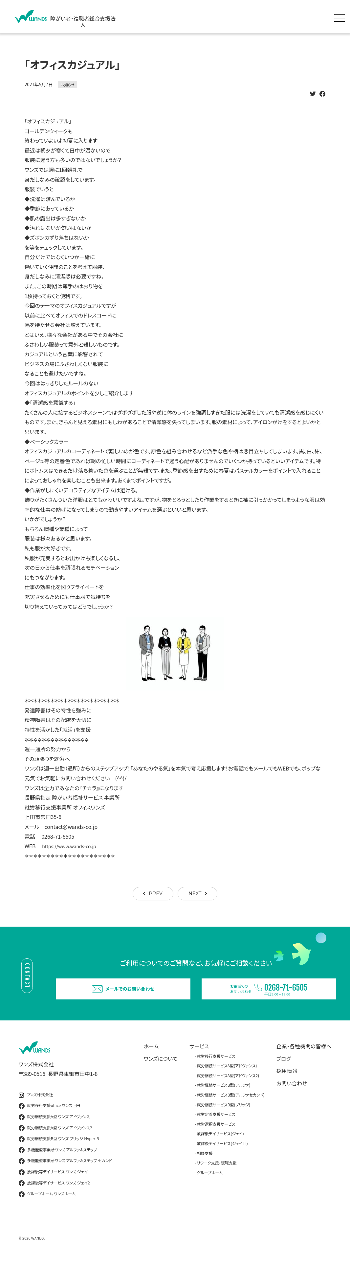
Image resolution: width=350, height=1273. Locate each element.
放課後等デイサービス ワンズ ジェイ (53, 1184)
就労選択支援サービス (216, 1135)
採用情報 (286, 1082)
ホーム (151, 1058)
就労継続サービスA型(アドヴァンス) (227, 1077)
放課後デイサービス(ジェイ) (220, 1145)
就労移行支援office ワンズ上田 (49, 1117)
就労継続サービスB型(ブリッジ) (223, 1116)
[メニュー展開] (341, 16)
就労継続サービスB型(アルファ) (224, 1096)
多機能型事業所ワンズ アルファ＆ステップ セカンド (65, 1172)
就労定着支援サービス (216, 1126)
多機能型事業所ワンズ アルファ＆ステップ (58, 1161)
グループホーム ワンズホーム (47, 1205)
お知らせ (68, 84)
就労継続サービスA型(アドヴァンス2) (228, 1087)
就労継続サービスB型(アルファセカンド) (231, 1106)
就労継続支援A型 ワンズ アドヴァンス (54, 1128)
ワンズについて (161, 1070)
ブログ (283, 1070)
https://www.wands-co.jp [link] (73, 846)
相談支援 (205, 1164)
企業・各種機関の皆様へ (304, 1058)
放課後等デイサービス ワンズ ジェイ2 (54, 1194)
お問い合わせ (291, 1094)
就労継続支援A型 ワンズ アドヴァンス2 (55, 1139)
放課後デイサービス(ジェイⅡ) (222, 1155)
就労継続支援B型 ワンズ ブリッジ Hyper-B (59, 1150)
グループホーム (210, 1184)
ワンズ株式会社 (36, 1106)
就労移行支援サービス (216, 1067)
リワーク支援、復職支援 (217, 1174)
